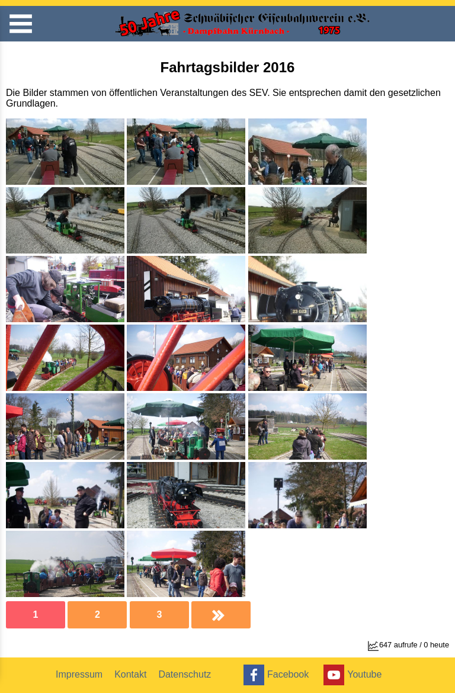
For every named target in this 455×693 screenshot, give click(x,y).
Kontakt (130, 674)
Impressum (79, 674)
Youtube (351, 675)
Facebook (275, 675)
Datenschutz (184, 674)
